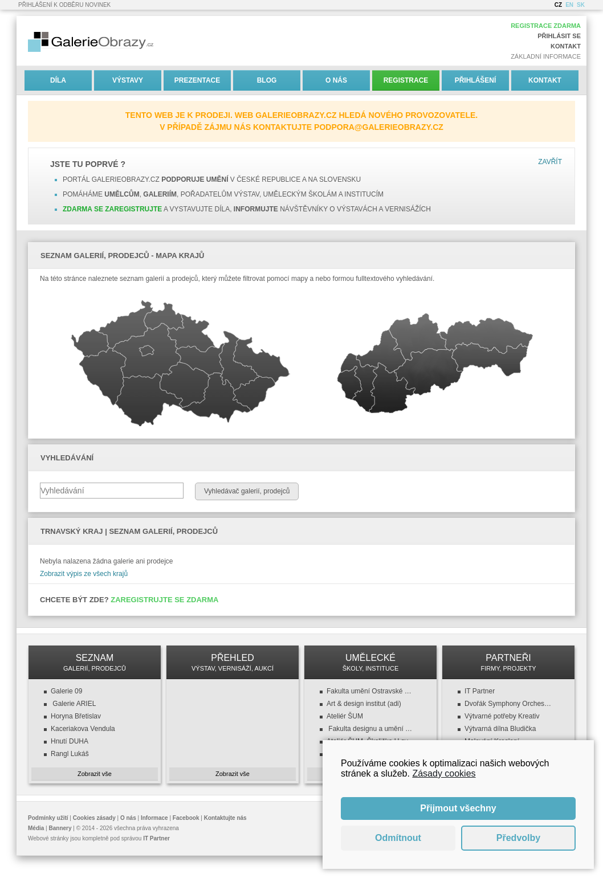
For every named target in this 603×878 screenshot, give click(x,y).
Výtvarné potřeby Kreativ (502, 716)
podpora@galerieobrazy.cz (378, 127)
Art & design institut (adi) (364, 704)
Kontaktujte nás (225, 818)
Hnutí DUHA (69, 741)
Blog (267, 80)
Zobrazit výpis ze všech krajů (84, 574)
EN (569, 5)
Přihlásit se (559, 35)
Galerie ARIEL (73, 704)
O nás (336, 80)
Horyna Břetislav (76, 716)
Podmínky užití (48, 818)
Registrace (406, 80)
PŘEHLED (232, 662)
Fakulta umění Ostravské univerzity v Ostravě (370, 691)
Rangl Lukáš (70, 754)
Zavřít (550, 162)
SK (581, 5)
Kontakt (566, 46)
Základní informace (546, 56)
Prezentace (197, 80)
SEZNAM (94, 662)
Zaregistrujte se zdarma (164, 599)
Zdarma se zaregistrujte (112, 209)
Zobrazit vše (95, 773)
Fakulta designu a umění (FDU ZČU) (370, 729)
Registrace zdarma (546, 25)
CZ (558, 5)
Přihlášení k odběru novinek (64, 5)
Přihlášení (475, 80)
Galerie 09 (66, 691)
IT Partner (480, 691)
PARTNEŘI (508, 662)
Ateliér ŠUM (345, 716)
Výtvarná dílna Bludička (500, 729)
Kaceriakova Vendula (83, 729)
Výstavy (127, 80)
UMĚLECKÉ (370, 662)
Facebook (186, 818)
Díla (58, 80)
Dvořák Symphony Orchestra (508, 704)
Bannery (60, 828)
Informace (154, 818)
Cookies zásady (94, 818)
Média (36, 828)
